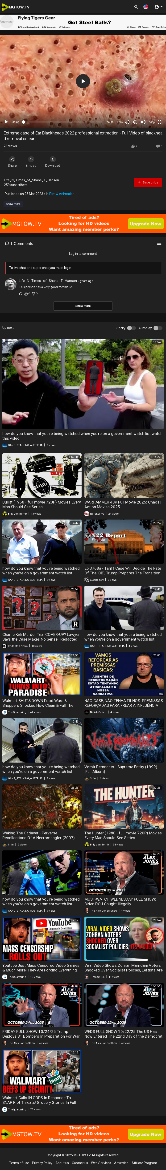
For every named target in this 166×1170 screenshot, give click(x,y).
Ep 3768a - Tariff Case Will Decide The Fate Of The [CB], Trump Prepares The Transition (122, 570)
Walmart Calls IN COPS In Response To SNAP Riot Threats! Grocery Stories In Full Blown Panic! (39, 1102)
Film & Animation (62, 194)
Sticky (120, 328)
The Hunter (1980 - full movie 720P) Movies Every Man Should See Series (123, 835)
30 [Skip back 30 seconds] (127, 122)
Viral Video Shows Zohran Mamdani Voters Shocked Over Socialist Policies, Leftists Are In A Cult (123, 970)
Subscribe (147, 182)
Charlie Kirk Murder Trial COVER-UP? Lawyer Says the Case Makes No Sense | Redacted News (41, 639)
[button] (145, 6)
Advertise (121, 1163)
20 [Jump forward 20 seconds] (135, 122)
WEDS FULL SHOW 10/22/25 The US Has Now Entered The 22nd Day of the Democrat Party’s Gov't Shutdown (123, 1036)
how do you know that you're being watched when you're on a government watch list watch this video (41, 573)
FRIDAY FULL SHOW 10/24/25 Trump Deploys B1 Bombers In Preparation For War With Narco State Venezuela (41, 1036)
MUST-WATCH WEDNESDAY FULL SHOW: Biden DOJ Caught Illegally (120, 901)
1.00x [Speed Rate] (120, 122)
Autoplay (145, 328)
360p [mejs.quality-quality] (152, 122)
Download (53, 161)
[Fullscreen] (159, 122)
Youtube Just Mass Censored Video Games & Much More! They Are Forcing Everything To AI (40, 970)
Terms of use (19, 1163)
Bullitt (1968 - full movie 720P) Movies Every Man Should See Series (41, 504)
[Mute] (143, 122)
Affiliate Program (144, 1163)
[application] (83, 81)
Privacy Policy (42, 1163)
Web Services (101, 1163)
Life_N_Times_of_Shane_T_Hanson (31, 180)
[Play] (6, 122)
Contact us (80, 1163)
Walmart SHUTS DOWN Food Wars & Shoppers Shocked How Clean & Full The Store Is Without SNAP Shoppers (37, 705)
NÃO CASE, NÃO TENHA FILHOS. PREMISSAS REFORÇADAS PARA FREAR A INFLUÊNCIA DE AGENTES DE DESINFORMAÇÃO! (123, 705)
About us (62, 1163)
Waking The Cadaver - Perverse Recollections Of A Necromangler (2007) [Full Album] (38, 838)
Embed (31, 161)
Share (12, 161)
